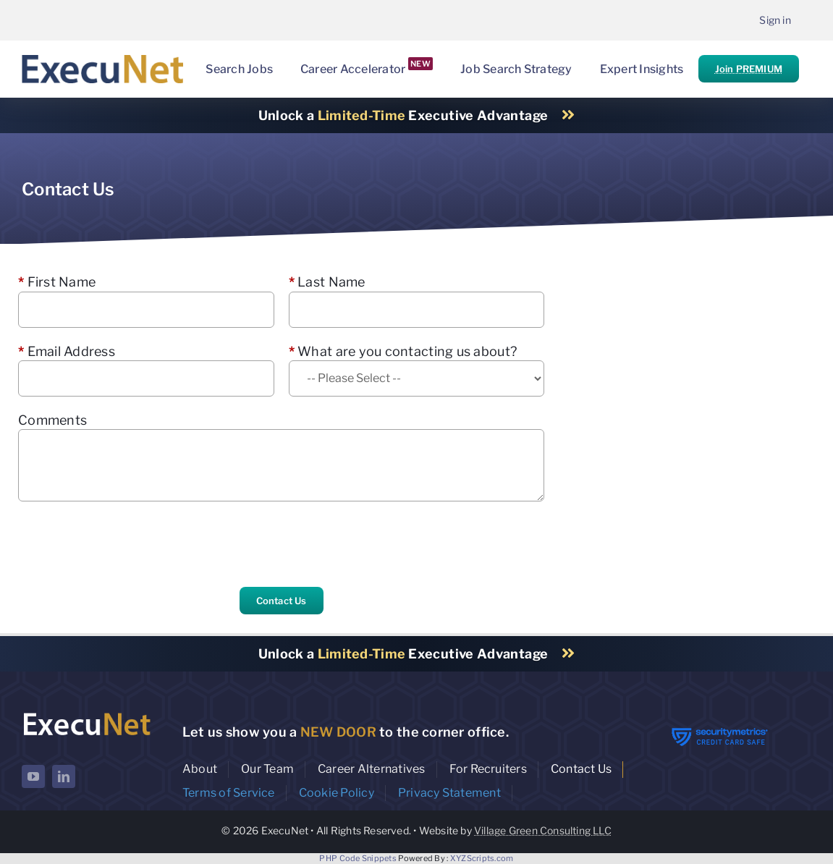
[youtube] (33, 776)
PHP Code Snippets (358, 858)
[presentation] (128, 544)
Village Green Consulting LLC (543, 830)
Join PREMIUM (748, 69)
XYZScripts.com (482, 858)
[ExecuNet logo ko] (86, 713)
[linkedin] (63, 776)
